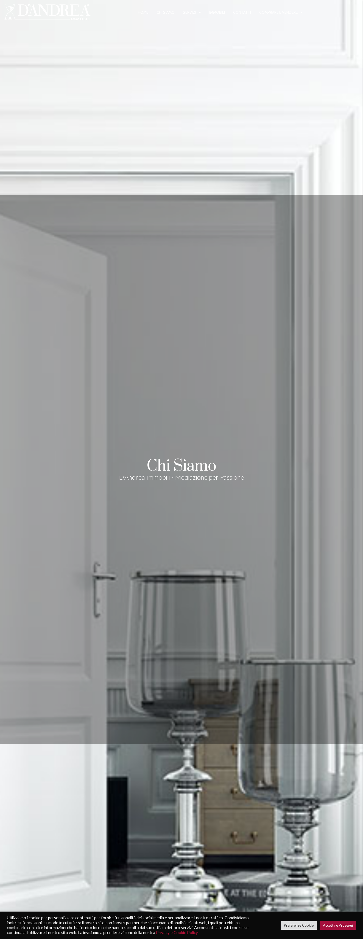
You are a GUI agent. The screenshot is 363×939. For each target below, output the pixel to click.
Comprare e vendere (278, 12)
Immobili (217, 12)
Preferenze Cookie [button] (299, 925)
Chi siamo (166, 12)
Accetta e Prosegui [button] (338, 925)
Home (143, 12)
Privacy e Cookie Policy (177, 932)
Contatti (242, 12)
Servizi (189, 12)
